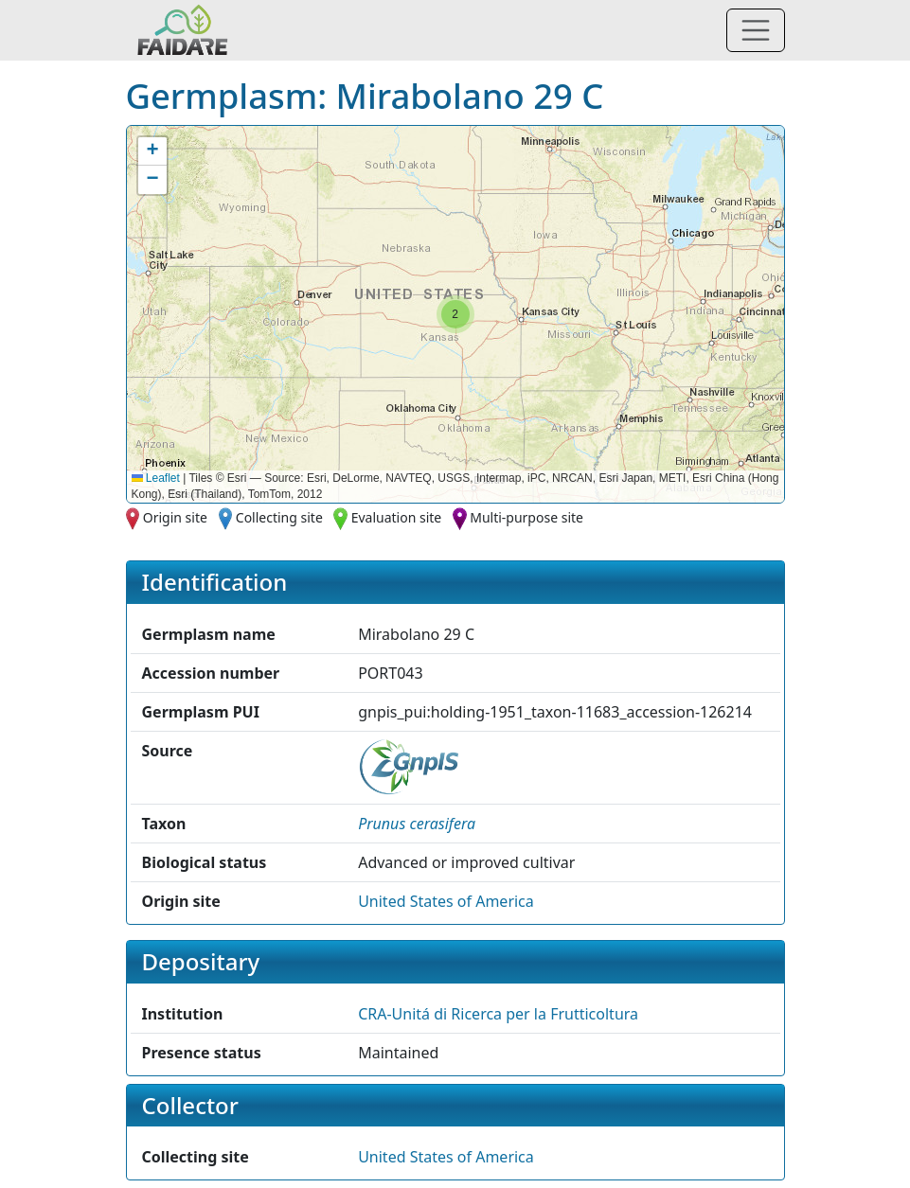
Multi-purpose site (526, 517)
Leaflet (156, 478)
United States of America (446, 901)
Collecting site (279, 517)
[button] (455, 314)
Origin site (175, 517)
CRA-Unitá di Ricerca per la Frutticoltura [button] (498, 1013)
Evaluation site (396, 517)
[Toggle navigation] (755, 30)
